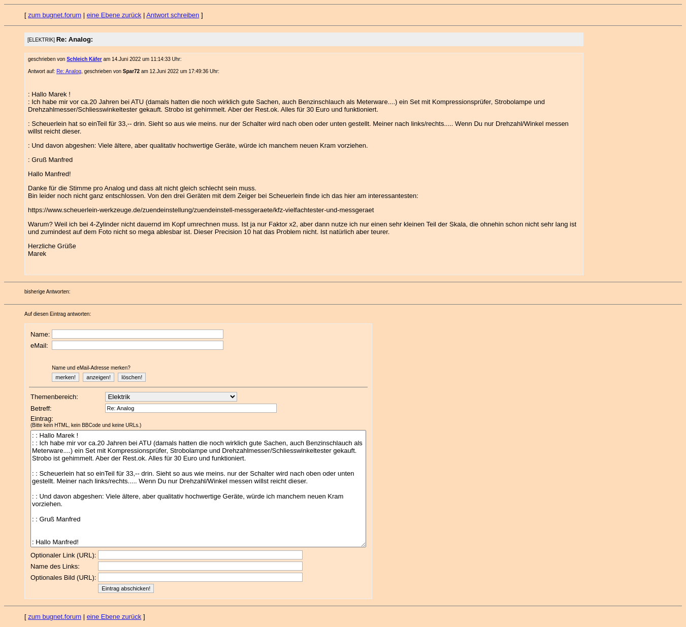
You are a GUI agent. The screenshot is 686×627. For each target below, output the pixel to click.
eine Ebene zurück (114, 15)
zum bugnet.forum (54, 15)
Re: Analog (68, 71)
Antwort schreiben (172, 15)
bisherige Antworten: (47, 291)
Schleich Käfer (84, 59)
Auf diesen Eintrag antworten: (57, 314)
